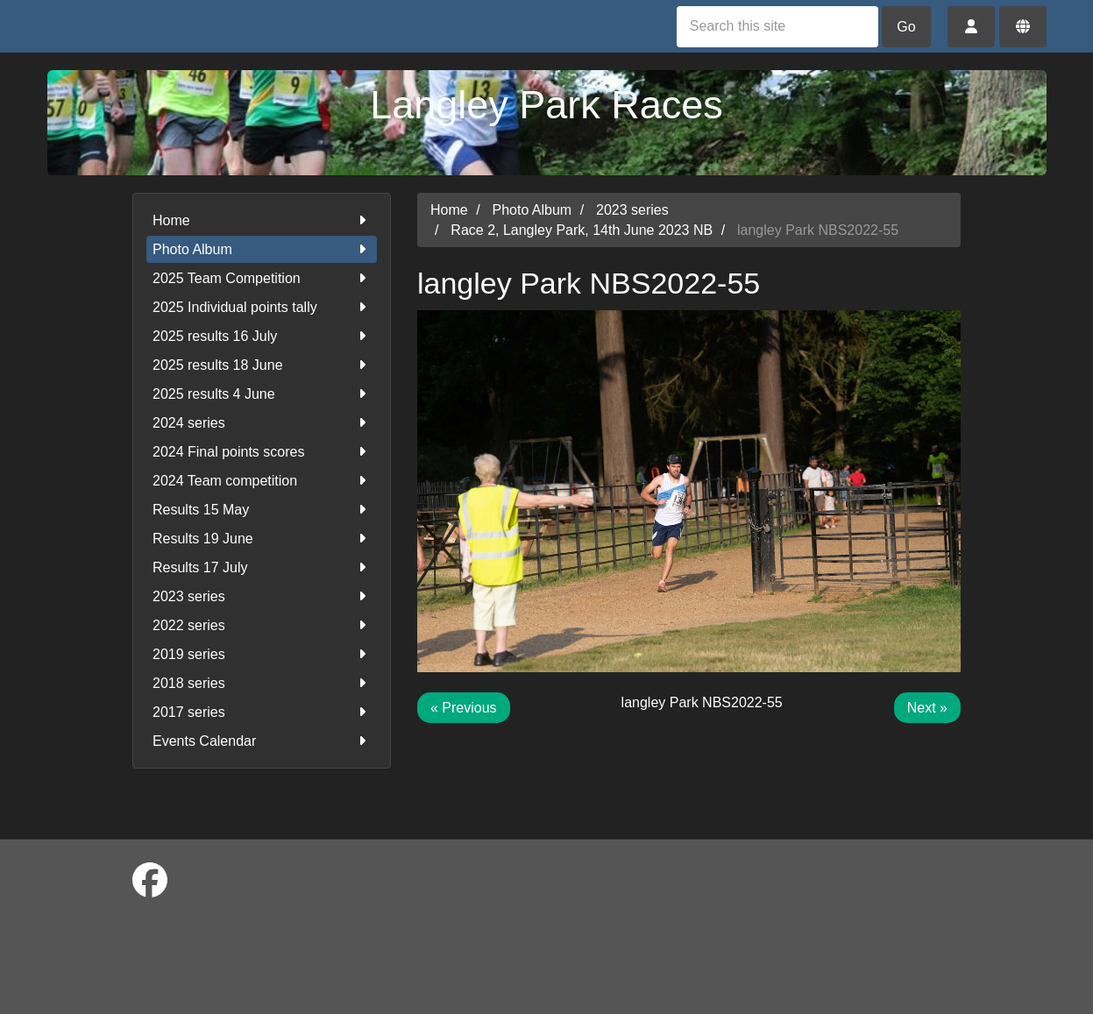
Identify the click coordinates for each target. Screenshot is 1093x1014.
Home (262, 220)
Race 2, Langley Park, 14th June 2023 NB (582, 230)
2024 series (262, 423)
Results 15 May (262, 510)
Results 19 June (262, 538)
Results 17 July (262, 567)
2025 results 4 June (262, 394)
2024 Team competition (262, 481)
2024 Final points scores (262, 452)
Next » (927, 707)
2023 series (262, 596)
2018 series (262, 683)
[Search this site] (777, 26)
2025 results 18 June (262, 365)
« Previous (463, 707)
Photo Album (262, 249)
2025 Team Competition (262, 278)
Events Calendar (262, 741)
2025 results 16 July (262, 336)
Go (906, 26)
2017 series (262, 712)
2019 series (262, 654)
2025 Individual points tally (262, 307)
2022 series (262, 625)
